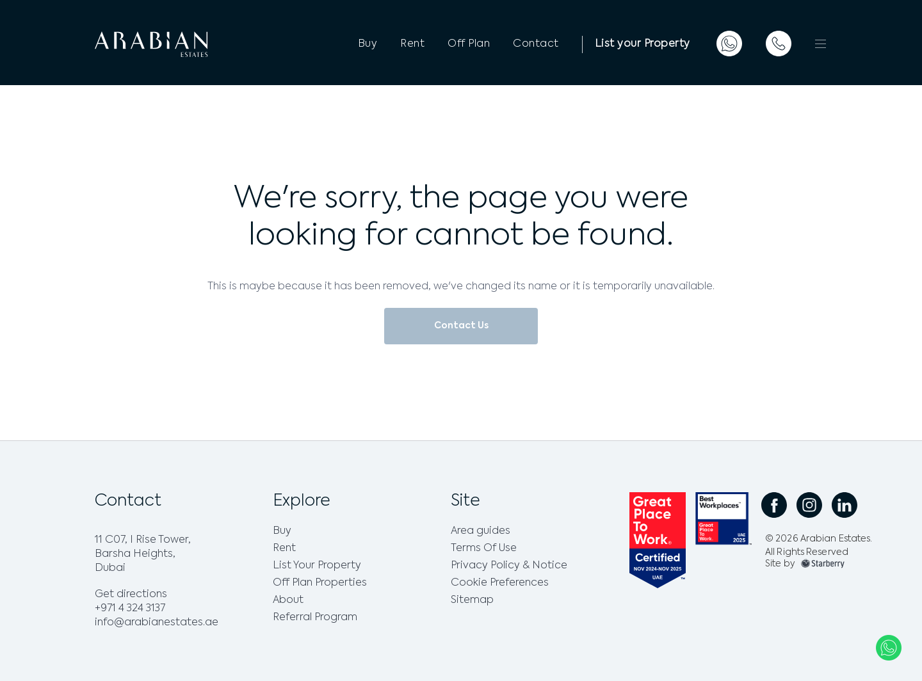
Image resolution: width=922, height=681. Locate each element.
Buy (368, 44)
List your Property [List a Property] (642, 44)
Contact (536, 44)
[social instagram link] (809, 505)
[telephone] (778, 43)
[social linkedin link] (844, 505)
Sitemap (472, 600)
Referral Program (315, 618)
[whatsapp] (729, 43)
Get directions (131, 594)
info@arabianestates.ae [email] (156, 623)
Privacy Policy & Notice (509, 566)
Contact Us (461, 325)
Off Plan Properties (320, 583)
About (288, 600)
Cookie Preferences (500, 583)
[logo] (178, 44)
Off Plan (469, 44)
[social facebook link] (774, 505)
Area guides (480, 531)
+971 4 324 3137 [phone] (130, 609)
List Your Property (317, 566)
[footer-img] (823, 563)
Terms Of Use (484, 548)
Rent (412, 44)
